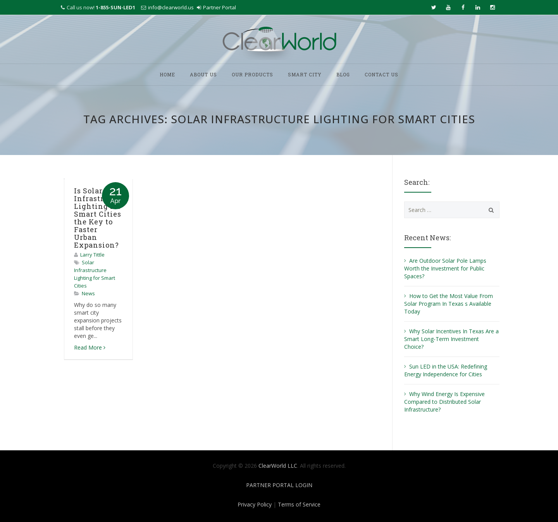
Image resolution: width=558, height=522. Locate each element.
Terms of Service (299, 504)
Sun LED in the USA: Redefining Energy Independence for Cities (445, 370)
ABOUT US (203, 74)
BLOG (343, 74)
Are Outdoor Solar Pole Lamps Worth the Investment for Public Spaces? (445, 268)
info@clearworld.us (171, 7)
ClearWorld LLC (277, 465)
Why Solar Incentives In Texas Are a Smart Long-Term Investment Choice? (451, 338)
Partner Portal (219, 7)
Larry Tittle (92, 254)
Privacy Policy (255, 504)
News (88, 293)
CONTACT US (381, 74)
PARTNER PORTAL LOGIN (279, 485)
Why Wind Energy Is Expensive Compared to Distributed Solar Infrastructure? (444, 401)
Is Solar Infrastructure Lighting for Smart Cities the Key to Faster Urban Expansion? (101, 218)
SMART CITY (305, 74)
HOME (167, 74)
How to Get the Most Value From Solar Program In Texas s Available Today (448, 303)
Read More (89, 347)
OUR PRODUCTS (252, 74)
